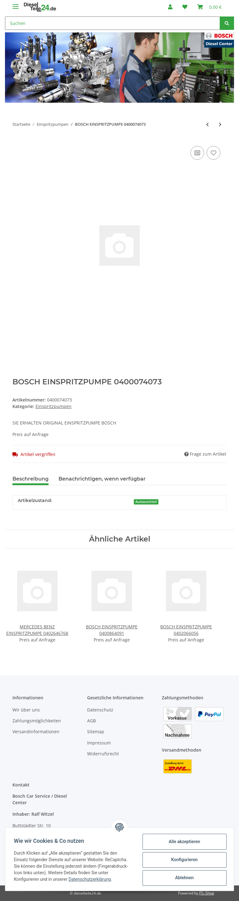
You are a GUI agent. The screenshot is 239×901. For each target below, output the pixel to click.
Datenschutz (100, 710)
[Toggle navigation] (15, 4)
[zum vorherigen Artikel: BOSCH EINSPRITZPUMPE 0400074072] (207, 124)
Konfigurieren (183, 859)
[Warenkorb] (209, 7)
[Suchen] (112, 23)
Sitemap (95, 731)
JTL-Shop (206, 893)
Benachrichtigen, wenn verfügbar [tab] (102, 479)
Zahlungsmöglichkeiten (36, 721)
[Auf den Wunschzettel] (213, 153)
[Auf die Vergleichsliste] (197, 153)
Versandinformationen (35, 731)
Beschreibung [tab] (30, 479)
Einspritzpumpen (53, 406)
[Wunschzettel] (184, 7)
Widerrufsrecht (103, 754)
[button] (170, 7)
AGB (91, 721)
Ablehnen (183, 877)
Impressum (99, 743)
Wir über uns (26, 710)
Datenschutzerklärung (91, 879)
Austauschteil (146, 502)
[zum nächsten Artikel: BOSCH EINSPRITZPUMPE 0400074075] (220, 124)
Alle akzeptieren (183, 841)
